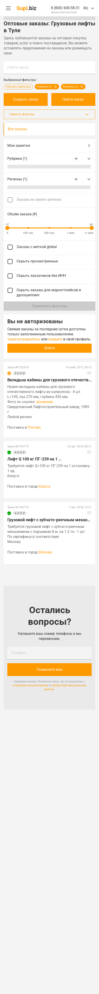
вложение (44, 402)
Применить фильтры (49, 306)
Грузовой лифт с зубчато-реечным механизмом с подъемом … (49, 519)
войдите (55, 339)
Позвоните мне (49, 669)
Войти (49, 348)
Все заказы (17, 129)
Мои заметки (49, 145)
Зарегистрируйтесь (23, 339)
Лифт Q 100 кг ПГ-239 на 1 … (34, 459)
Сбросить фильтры (18, 86)
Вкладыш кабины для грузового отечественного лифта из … (49, 379)
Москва (45, 552)
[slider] (7, 228)
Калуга (44, 486)
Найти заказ (18, 67)
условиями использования (30, 685)
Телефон (18, 653)
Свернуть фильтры (49, 114)
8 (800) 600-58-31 (65, 8)
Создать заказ (25, 99)
